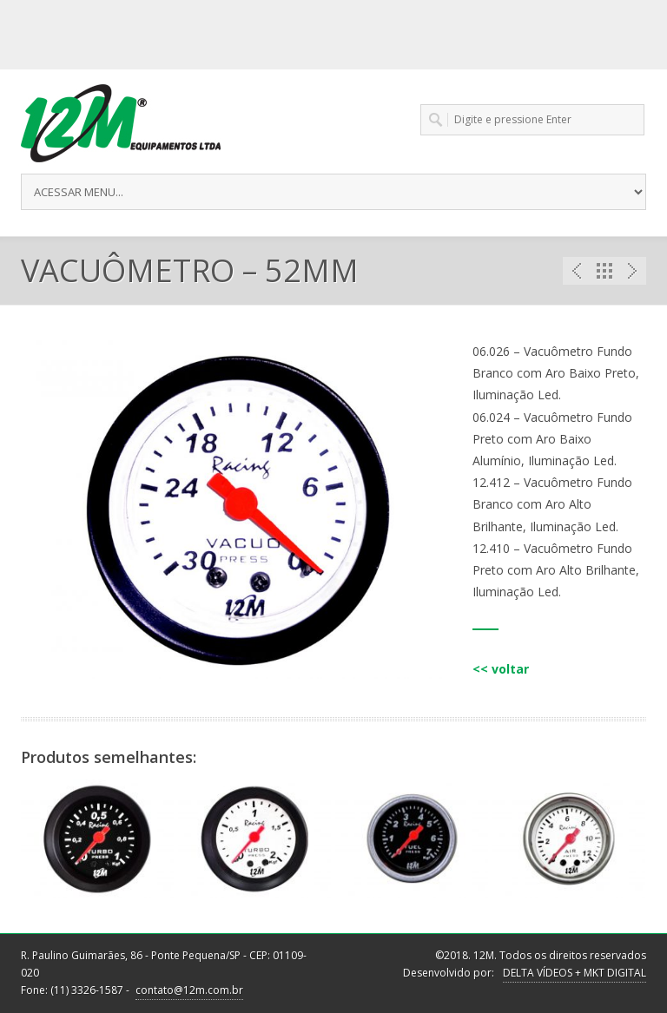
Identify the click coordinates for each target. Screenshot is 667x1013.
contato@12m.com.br (189, 990)
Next (632, 271)
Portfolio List (604, 271)
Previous (577, 271)
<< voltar (500, 669)
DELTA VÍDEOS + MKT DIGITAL (574, 972)
